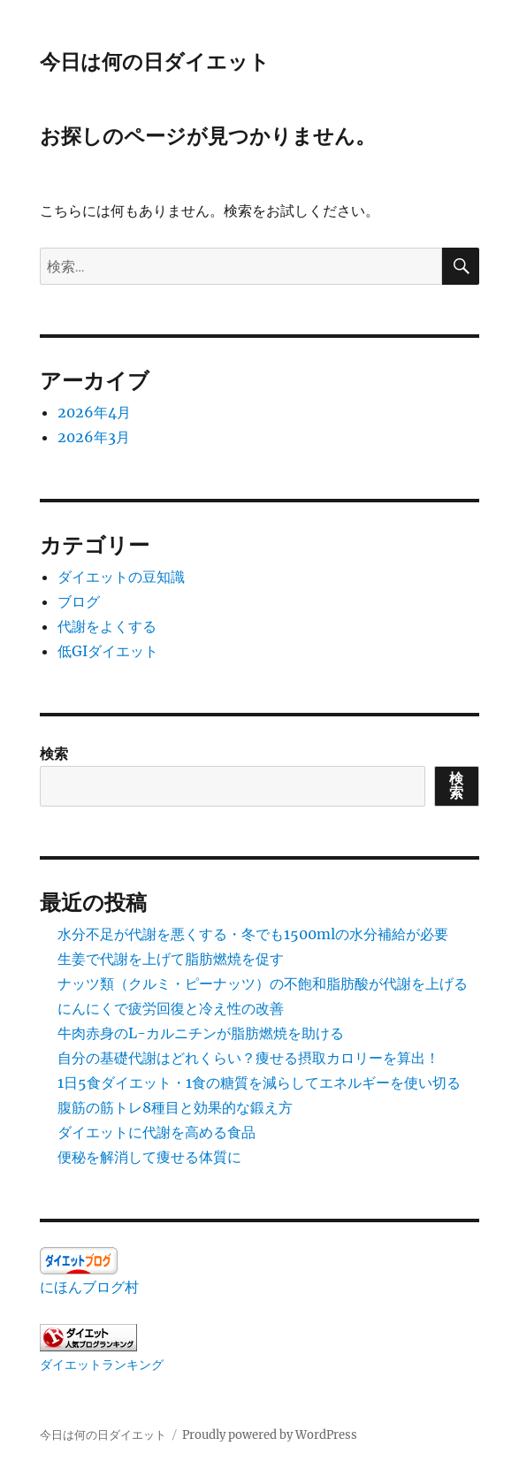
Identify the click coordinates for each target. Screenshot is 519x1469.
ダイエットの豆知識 (121, 576)
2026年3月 (93, 437)
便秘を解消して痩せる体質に (149, 1157)
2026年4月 (94, 412)
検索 (54, 753)
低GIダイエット (107, 651)
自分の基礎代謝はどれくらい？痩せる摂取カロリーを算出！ (248, 1058)
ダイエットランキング (102, 1365)
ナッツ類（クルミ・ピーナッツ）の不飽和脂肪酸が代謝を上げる (262, 983)
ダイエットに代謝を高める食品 (156, 1132)
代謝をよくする (106, 626)
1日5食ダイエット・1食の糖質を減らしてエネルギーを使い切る (259, 1082)
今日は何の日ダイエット (155, 62)
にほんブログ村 (89, 1287)
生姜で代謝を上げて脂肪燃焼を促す (170, 959)
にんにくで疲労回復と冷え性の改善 (170, 1008)
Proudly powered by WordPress (269, 1434)
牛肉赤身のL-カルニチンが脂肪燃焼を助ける (200, 1033)
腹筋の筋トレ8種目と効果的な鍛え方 (175, 1107)
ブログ (78, 601)
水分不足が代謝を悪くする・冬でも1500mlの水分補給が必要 (252, 934)
